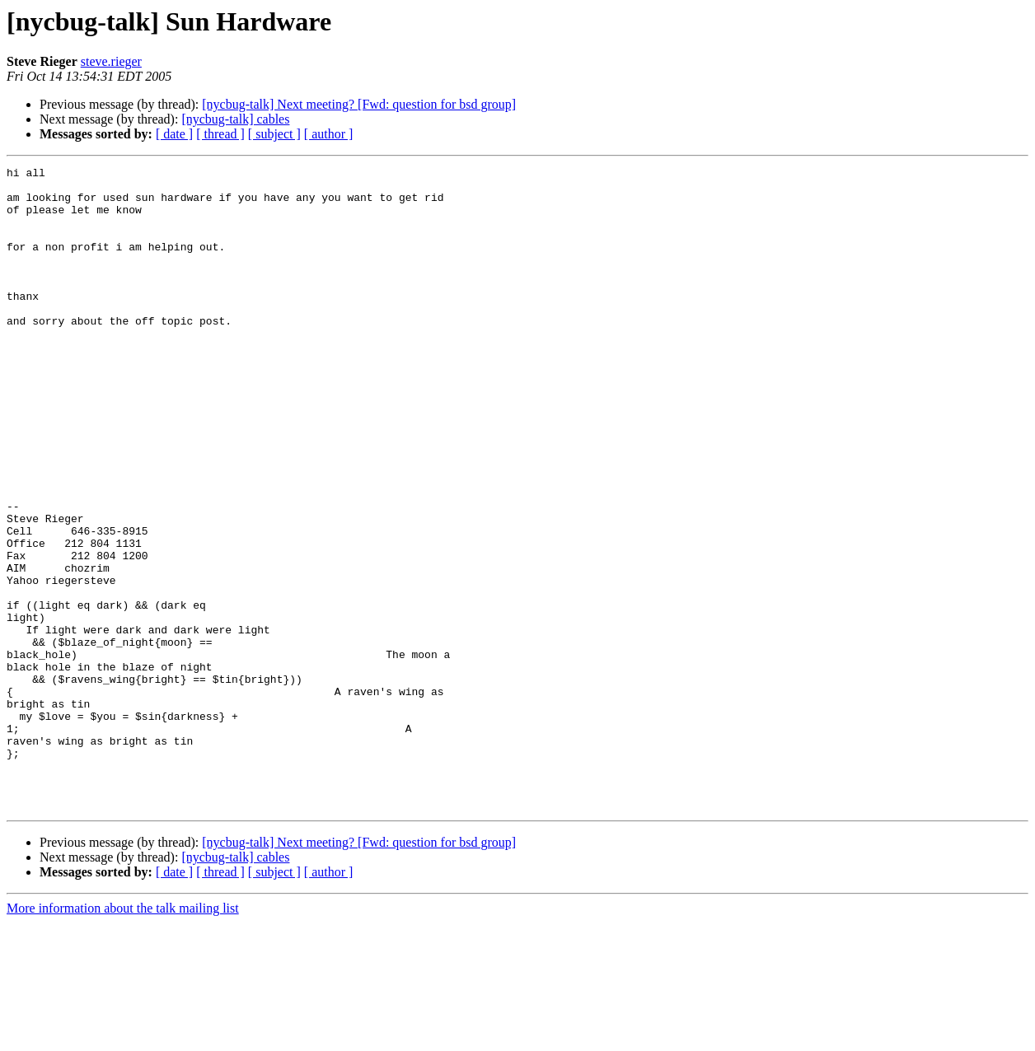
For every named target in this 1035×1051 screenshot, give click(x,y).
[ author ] (329, 134)
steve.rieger (111, 61)
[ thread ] (220, 134)
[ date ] (174, 134)
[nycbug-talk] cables (235, 119)
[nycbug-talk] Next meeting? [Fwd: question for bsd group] (359, 104)
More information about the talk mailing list (123, 1037)
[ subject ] (274, 134)
